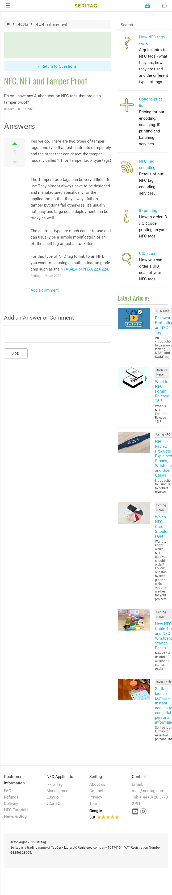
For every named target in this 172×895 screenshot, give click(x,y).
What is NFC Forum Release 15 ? (162, 391)
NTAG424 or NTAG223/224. (85, 269)
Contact (96, 790)
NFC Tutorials (16, 810)
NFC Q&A (23, 24)
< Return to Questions (57, 66)
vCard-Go (55, 803)
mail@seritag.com (148, 790)
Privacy (95, 797)
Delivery (11, 803)
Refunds (11, 797)
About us (97, 784)
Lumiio (53, 797)
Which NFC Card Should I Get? (161, 527)
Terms (94, 803)
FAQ (7, 790)
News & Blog (15, 816)
